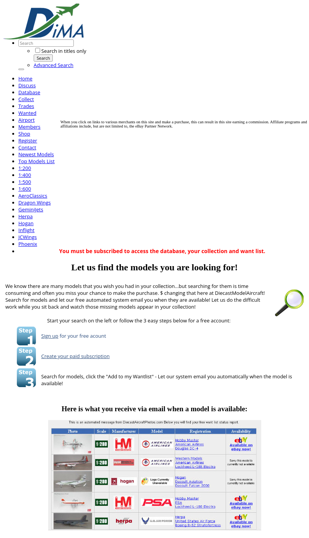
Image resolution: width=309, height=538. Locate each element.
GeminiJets (30, 209)
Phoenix (27, 243)
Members (29, 126)
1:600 (24, 188)
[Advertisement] (184, 66)
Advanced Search (53, 65)
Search (43, 58)
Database (29, 92)
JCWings (27, 237)
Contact (27, 147)
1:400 (24, 175)
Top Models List (36, 161)
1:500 (24, 181)
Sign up (50, 335)
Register (27, 140)
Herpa (25, 216)
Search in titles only (60, 50)
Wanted (27, 113)
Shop (24, 133)
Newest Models (36, 154)
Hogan (26, 223)
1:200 (24, 168)
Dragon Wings (34, 202)
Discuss (27, 85)
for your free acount (82, 335)
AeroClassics (32, 195)
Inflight (26, 230)
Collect (26, 99)
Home (25, 78)
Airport (26, 119)
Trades (26, 106)
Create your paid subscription (75, 356)
